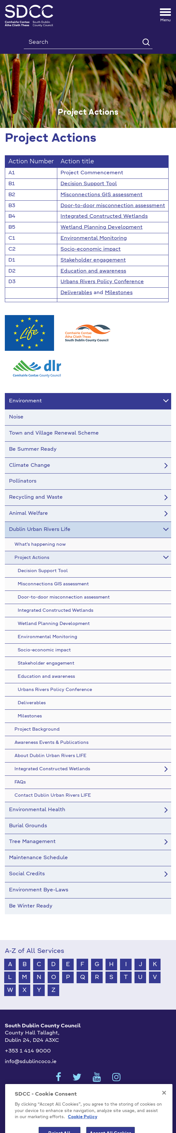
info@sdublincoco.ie (31, 1061)
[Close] (164, 1101)
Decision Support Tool (88, 184)
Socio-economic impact (90, 249)
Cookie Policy (82, 1125)
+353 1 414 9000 (28, 1051)
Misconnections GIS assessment (101, 194)
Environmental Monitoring (93, 238)
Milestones (119, 292)
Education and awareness (93, 271)
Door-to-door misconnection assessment (112, 205)
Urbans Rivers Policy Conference (102, 281)
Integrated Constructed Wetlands (104, 216)
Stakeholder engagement (93, 260)
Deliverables (76, 292)
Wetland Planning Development (101, 227)
